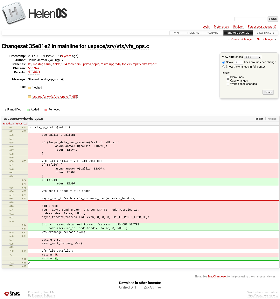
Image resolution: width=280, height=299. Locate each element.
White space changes (243, 84)
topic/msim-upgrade (106, 64)
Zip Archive (152, 287)
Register (238, 26)
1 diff (73, 96)
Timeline (193, 32)
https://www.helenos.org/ (262, 295)
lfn (30, 64)
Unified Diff (127, 287)
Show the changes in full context (244, 66)
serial (48, 64)
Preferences (221, 26)
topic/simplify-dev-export (139, 64)
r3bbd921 (8, 123)
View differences (232, 57)
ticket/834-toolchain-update (72, 64)
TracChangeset (217, 276)
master (37, 64)
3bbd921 (34, 72)
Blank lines (237, 77)
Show (227, 62)
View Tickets (265, 32)
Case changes (239, 80)
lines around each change (255, 62)
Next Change (265, 39)
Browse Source (238, 32)
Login (206, 26)
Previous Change (241, 39)
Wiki (176, 32)
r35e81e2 (21, 123)
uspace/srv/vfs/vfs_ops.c (118, 46)
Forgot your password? (262, 26)
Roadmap (213, 32)
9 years (66, 56)
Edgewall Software (43, 295)
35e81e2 (39, 46)
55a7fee (33, 68)
